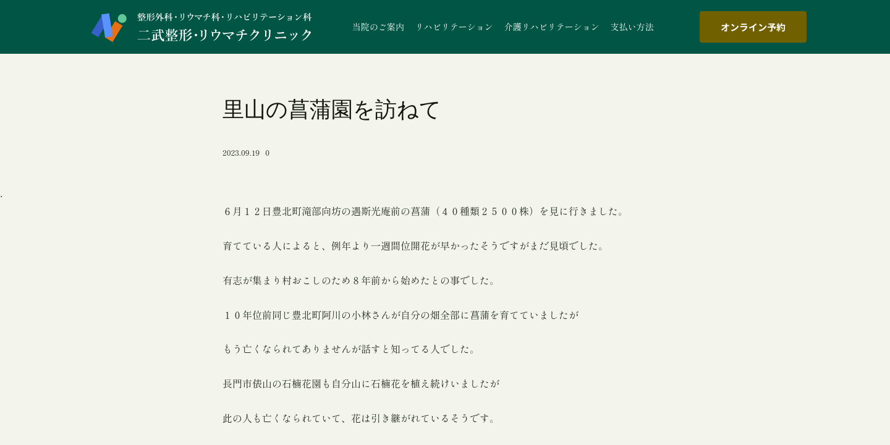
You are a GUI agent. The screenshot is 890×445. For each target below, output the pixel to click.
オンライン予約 (753, 26)
